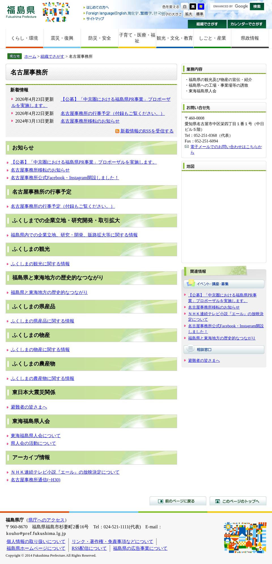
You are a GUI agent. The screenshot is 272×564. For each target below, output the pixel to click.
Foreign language (125, 13)
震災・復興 (62, 38)
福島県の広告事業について (140, 548)
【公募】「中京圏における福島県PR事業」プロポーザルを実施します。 (84, 162)
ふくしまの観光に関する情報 (40, 263)
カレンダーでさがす (247, 24)
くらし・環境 (24, 38)
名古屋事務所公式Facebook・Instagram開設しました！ (65, 177)
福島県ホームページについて (36, 548)
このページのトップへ (238, 500)
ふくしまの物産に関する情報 (40, 349)
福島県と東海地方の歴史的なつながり (49, 292)
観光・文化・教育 (175, 38)
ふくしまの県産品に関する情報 (42, 321)
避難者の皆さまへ (29, 407)
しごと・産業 (212, 38)
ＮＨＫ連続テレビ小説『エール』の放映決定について (65, 472)
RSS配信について (89, 548)
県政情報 (250, 38)
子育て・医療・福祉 (137, 38)
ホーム (30, 56)
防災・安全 (99, 38)
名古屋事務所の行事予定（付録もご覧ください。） (113, 113)
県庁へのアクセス (46, 520)
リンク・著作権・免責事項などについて (112, 541)
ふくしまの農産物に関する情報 (42, 378)
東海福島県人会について (36, 435)
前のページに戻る (178, 500)
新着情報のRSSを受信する (147, 131)
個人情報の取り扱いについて (36, 541)
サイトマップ (125, 18)
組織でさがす (207, 24)
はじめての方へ (125, 7)
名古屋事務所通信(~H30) (35, 479)
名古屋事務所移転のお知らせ (90, 121)
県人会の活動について (33, 443)
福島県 (21, 11)
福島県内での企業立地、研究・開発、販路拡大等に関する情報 (74, 234)
